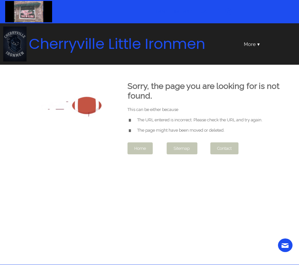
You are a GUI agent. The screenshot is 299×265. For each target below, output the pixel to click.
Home (140, 148)
